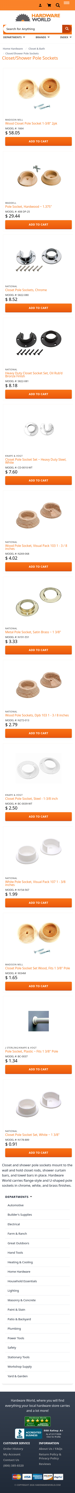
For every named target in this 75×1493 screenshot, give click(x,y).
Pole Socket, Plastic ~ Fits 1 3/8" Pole (31, 1051)
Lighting (13, 1290)
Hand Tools (15, 1252)
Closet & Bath (37, 48)
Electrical (14, 1224)
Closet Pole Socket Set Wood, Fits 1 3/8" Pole (37, 968)
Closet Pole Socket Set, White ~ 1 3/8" (32, 1134)
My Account (11, 1454)
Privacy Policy (49, 1458)
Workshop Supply (20, 1366)
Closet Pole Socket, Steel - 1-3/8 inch (31, 798)
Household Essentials (22, 1281)
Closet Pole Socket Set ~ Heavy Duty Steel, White (35, 461)
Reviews (45, 1464)
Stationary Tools (19, 1357)
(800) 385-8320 (13, 1465)
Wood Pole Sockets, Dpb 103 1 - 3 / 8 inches (37, 715)
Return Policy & (50, 1454)
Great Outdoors (18, 1243)
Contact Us (11, 1460)
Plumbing (14, 1328)
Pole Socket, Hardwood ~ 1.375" (28, 206)
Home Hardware (13, 48)
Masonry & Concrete (22, 1300)
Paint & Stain (16, 1309)
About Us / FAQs (50, 1449)
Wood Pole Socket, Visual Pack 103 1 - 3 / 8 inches (36, 547)
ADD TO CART (38, 141)
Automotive (16, 1205)
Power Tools (16, 1338)
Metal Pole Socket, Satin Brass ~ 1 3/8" (33, 632)
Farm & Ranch (17, 1233)
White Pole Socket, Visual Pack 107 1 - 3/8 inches (35, 883)
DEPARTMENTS (12, 37)
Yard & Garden (18, 1376)
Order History (13, 1449)
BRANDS (41, 37)
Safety (12, 1347)
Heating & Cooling (20, 1262)
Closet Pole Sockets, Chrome (26, 290)
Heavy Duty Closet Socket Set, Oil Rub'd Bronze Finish (33, 374)
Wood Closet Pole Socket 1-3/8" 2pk (31, 123)
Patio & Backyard (19, 1319)
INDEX (64, 37)
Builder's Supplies (20, 1214)
